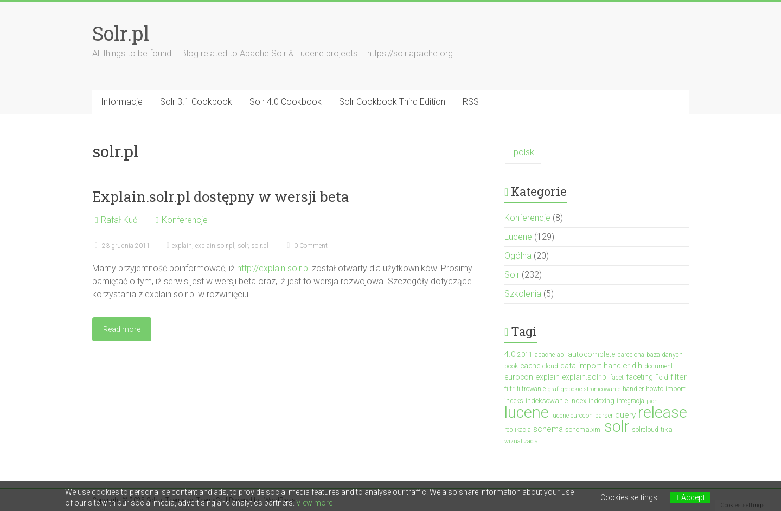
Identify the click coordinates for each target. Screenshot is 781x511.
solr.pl (259, 246)
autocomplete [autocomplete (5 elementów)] (591, 354)
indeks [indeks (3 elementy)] (513, 401)
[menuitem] (523, 153)
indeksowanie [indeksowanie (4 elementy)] (547, 401)
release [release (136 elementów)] (662, 412)
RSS (471, 102)
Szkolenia (522, 294)
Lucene (518, 237)
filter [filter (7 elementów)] (678, 377)
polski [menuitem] (525, 152)
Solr (512, 275)
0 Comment (306, 246)
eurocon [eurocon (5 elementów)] (518, 377)
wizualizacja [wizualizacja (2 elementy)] (521, 441)
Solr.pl (120, 33)
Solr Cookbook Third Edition (392, 102)
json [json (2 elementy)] (652, 401)
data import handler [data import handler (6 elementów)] (595, 366)
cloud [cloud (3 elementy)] (550, 366)
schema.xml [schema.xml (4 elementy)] (583, 429)
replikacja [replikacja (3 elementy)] (517, 429)
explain (182, 246)
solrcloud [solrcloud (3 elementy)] (645, 429)
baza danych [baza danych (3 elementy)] (664, 355)
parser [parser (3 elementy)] (604, 415)
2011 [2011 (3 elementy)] (525, 355)
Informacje (122, 102)
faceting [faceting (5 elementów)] (639, 377)
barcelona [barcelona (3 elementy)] (630, 355)
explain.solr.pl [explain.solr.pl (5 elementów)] (585, 377)
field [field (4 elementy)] (661, 377)
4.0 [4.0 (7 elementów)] (509, 354)
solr (243, 246)
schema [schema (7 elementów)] (548, 429)
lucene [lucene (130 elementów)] (526, 412)
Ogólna (518, 256)
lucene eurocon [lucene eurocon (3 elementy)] (572, 415)
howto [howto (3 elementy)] (654, 389)
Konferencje (185, 220)
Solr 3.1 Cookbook (196, 102)
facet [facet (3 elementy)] (617, 377)
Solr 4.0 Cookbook (285, 102)
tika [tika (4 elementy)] (667, 429)
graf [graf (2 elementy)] (553, 389)
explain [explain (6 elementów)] (547, 377)
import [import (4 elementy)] (675, 389)
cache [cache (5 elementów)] (530, 365)
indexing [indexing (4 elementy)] (601, 401)
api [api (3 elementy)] (561, 355)
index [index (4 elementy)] (578, 401)
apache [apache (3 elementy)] (545, 355)
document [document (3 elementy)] (658, 366)
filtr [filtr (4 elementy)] (509, 389)
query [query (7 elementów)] (625, 415)
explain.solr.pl (214, 246)
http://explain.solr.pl (273, 268)
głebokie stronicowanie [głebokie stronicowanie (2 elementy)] (590, 389)
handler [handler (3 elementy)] (633, 389)
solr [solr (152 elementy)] (617, 426)
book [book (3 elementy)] (511, 366)
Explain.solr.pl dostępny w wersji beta (220, 196)
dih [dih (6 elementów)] (637, 366)
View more (314, 503)
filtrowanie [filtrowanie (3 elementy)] (531, 389)
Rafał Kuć (119, 220)
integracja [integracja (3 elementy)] (630, 401)
